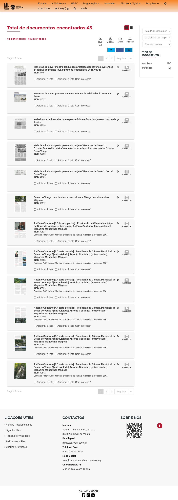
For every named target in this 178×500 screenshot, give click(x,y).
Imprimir (130, 40)
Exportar (110, 40)
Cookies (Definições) (17, 447)
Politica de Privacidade (18, 435)
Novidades (109, 3)
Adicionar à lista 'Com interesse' (74, 79)
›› (131, 58)
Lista (62, 8)
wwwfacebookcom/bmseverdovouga (82, 460)
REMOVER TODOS (37, 39)
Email (120, 40)
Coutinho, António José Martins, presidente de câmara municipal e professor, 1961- (71, 235)
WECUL (95, 491)
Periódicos (156, 67)
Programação (91, 3)
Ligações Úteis (13, 430)
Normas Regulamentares (19, 424)
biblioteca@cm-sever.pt (75, 442)
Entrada (42, 3)
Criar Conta (44, 8)
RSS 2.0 (100, 41)
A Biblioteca (58, 3)
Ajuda (84, 8)
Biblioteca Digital (131, 3)
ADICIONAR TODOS (16, 39)
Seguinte (121, 58)
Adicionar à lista (44, 79)
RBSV (74, 3)
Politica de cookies (15, 441)
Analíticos (156, 63)
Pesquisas (152, 3)
